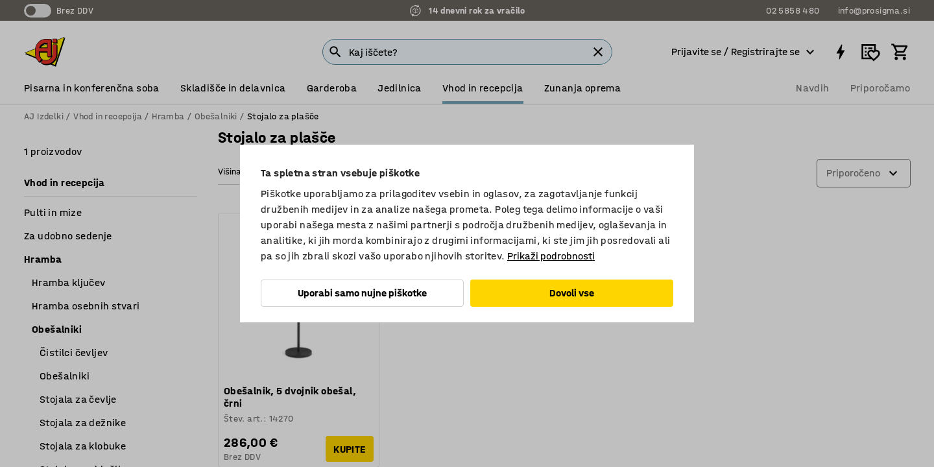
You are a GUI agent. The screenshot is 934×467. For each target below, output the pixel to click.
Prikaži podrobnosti (551, 256)
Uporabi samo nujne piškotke (362, 293)
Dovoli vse (571, 293)
